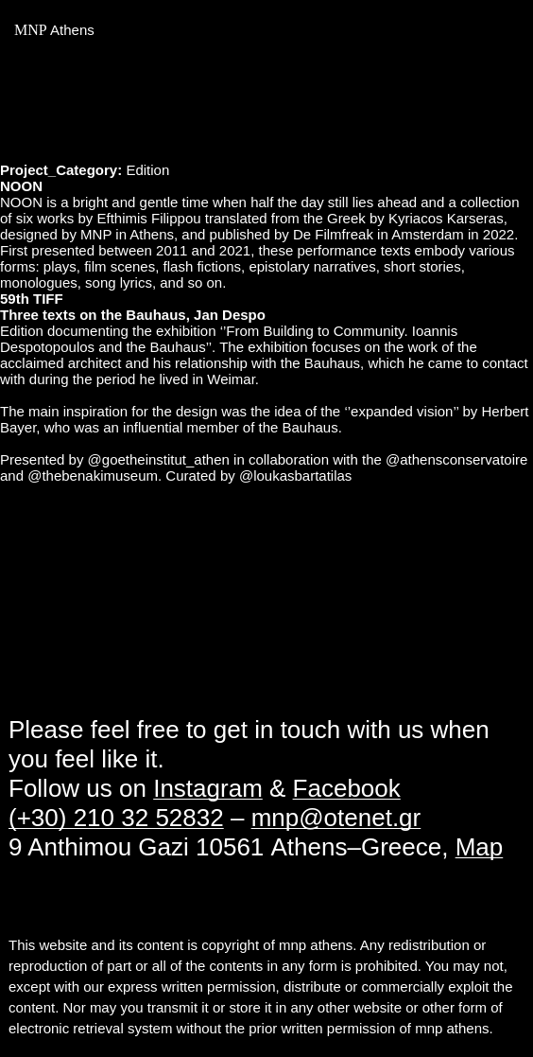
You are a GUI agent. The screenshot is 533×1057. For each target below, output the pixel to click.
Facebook (347, 788)
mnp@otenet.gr (336, 817)
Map (480, 847)
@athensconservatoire (456, 459)
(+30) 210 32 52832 (116, 817)
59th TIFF (31, 299)
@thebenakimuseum (92, 475)
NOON (21, 186)
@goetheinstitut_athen (159, 459)
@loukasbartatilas (295, 475)
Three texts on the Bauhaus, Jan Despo (133, 315)
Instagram (208, 788)
